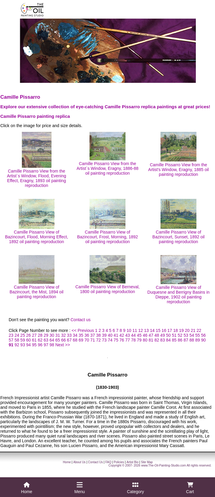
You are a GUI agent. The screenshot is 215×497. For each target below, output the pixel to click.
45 (139, 335)
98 (51, 344)
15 (158, 330)
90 (203, 340)
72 (98, 340)
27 (34, 335)
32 (63, 335)
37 (92, 335)
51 (174, 335)
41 (115, 335)
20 (187, 330)
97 (46, 344)
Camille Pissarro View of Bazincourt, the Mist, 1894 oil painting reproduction (36, 277)
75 (115, 340)
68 (75, 340)
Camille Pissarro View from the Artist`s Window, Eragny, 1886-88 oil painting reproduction (108, 154)
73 (104, 340)
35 (81, 335)
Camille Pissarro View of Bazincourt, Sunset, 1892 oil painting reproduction (178, 221)
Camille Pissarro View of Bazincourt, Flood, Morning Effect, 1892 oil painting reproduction (36, 221)
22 (198, 330)
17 (169, 330)
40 (110, 335)
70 (86, 340)
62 (40, 340)
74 (110, 340)
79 (139, 340)
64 (51, 340)
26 (28, 335)
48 (157, 335)
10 (129, 330)
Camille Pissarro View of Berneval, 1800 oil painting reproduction (107, 274)
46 (145, 335)
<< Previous (83, 330)
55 (197, 335)
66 (63, 340)
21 (193, 330)
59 (22, 340)
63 (46, 340)
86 (180, 340)
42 (121, 335)
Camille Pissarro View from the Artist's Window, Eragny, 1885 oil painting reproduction (178, 154)
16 (164, 330)
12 (140, 330)
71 (92, 340)
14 (152, 330)
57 (11, 340)
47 (151, 335)
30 (51, 335)
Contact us (81, 319)
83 (162, 340)
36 (86, 335)
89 (197, 340)
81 (151, 340)
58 (16, 340)
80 (145, 340)
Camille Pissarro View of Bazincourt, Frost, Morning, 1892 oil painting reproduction (107, 221)
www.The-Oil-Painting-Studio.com (163, 465)
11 (134, 330)
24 (16, 335)
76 (121, 340)
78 (133, 340)
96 (40, 344)
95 (34, 344)
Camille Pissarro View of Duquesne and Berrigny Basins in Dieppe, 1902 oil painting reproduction (178, 279)
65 (57, 340)
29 (46, 335)
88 (191, 340)
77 (127, 340)
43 (127, 335)
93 (22, 344)
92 (16, 344)
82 (157, 340)
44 (133, 335)
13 (146, 330)
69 (81, 340)
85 (174, 340)
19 (181, 330)
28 (40, 335)
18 (175, 330)
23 (11, 335)
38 (98, 335)
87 (186, 340)
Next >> (62, 344)
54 (191, 335)
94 (28, 344)
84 (168, 340)
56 (203, 335)
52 (180, 335)
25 (22, 335)
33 (69, 335)
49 (162, 335)
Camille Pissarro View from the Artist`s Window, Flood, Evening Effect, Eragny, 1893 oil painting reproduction (36, 160)
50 (168, 335)
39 (104, 335)
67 (69, 340)
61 (34, 340)
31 (57, 335)
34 (75, 335)
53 (186, 335)
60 (28, 340)
